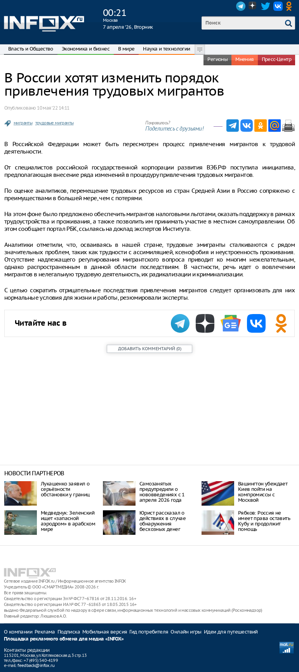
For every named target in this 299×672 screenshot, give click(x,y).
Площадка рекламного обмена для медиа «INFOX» (64, 639)
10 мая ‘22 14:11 (53, 108)
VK (278, 6)
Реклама (45, 632)
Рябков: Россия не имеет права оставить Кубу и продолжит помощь (264, 521)
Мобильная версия (104, 632)
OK (290, 6)
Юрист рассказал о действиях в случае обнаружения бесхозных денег (162, 521)
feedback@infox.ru (35, 665)
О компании (18, 632)
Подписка (68, 632)
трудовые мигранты (54, 123)
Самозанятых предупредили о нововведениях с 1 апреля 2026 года (162, 491)
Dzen (253, 6)
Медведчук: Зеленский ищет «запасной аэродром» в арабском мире (68, 521)
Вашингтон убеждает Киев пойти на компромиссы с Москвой (262, 491)
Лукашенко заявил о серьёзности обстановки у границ (65, 489)
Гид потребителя (148, 632)
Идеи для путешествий (231, 632)
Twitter (265, 6)
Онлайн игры (185, 632)
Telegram (240, 6)
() (149, 348)
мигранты (23, 123)
